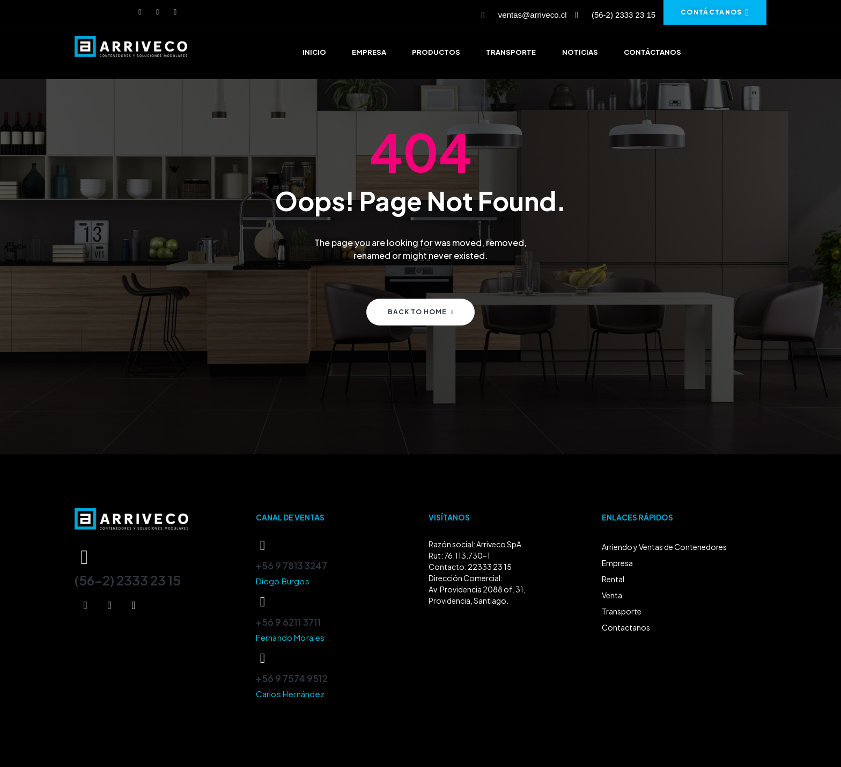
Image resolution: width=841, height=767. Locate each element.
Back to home (421, 312)
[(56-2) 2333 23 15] (84, 557)
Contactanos (626, 627)
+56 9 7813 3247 (291, 565)
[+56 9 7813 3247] (263, 546)
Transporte (621, 611)
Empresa (617, 563)
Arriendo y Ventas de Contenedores (664, 547)
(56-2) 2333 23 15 (128, 580)
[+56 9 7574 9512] (263, 658)
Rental (613, 579)
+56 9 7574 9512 (292, 678)
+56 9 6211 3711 (288, 622)
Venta (612, 595)
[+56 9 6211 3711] (263, 602)
